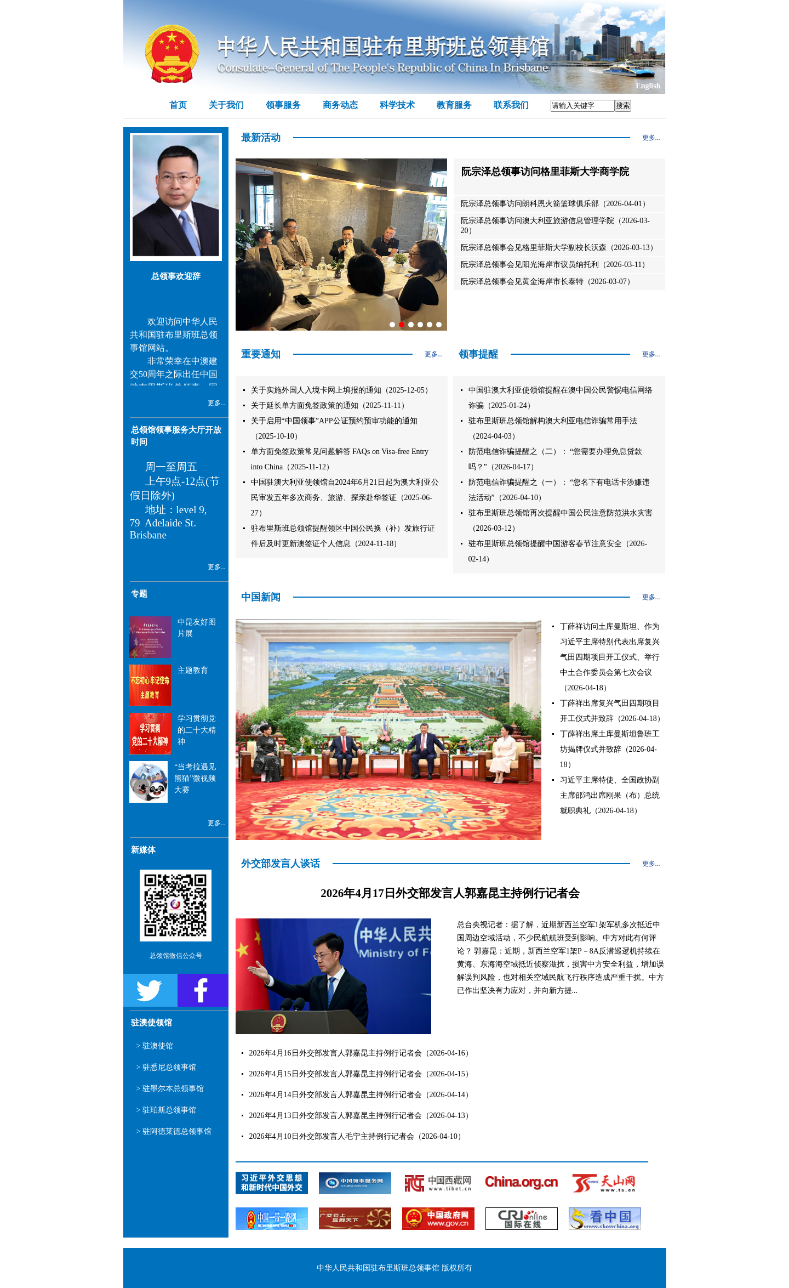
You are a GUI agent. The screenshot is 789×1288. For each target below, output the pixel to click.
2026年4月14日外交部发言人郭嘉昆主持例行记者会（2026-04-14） (361, 1095)
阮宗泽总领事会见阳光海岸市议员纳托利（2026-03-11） (555, 264)
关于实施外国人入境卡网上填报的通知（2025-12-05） (341, 390)
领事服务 (283, 105)
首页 (178, 105)
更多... (217, 403)
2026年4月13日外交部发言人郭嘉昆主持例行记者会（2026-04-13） (361, 1115)
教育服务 (454, 105)
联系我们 (511, 105)
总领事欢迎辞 (176, 276)
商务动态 (340, 105)
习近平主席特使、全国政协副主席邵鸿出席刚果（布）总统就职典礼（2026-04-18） (610, 795)
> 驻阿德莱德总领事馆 (173, 1131)
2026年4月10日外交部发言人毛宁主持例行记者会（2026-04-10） (357, 1136)
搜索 (623, 105)
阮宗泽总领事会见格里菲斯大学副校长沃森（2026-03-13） (559, 247)
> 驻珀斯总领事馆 (166, 1110)
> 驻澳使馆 (154, 1046)
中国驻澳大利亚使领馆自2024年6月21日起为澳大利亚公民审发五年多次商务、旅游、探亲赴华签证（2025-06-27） (345, 497)
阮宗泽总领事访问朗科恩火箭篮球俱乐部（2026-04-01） (555, 204)
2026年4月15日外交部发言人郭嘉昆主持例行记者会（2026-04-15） (361, 1074)
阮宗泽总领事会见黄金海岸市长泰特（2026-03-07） (547, 281)
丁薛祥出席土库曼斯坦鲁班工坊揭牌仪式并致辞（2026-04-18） (610, 749)
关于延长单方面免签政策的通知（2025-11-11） (330, 405)
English (648, 86)
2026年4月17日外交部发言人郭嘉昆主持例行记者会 (450, 893)
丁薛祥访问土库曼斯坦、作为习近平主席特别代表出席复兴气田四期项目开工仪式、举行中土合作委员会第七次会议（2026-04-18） (610, 657)
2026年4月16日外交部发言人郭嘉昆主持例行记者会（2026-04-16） (361, 1053)
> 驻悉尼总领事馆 (166, 1067)
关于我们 (226, 105)
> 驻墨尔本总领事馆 (170, 1089)
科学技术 (397, 105)
